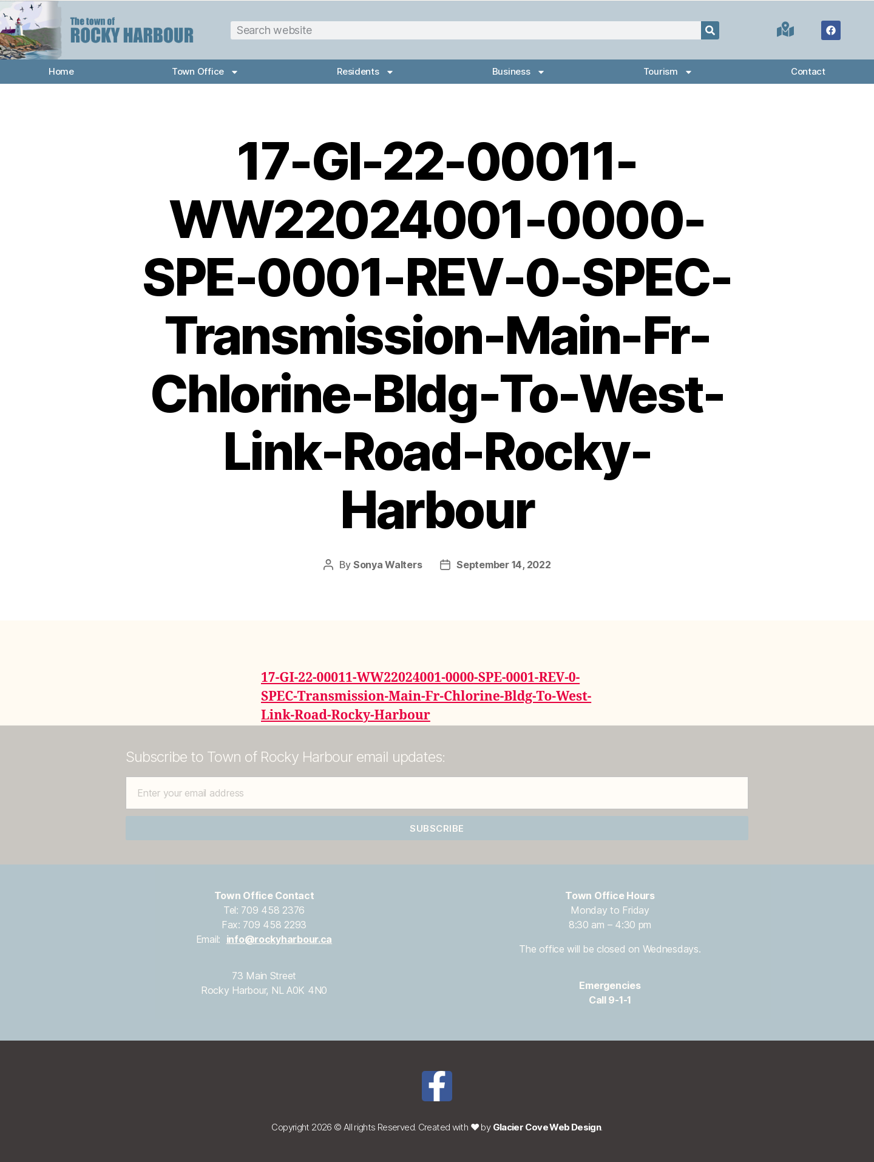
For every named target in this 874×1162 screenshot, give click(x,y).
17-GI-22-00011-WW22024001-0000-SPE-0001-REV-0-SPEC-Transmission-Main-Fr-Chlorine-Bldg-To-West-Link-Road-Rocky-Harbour (426, 697)
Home (61, 71)
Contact (808, 71)
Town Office (205, 72)
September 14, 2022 (503, 565)
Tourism (668, 72)
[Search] (710, 30)
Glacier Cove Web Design (547, 1127)
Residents (366, 72)
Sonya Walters (387, 565)
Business (519, 72)
